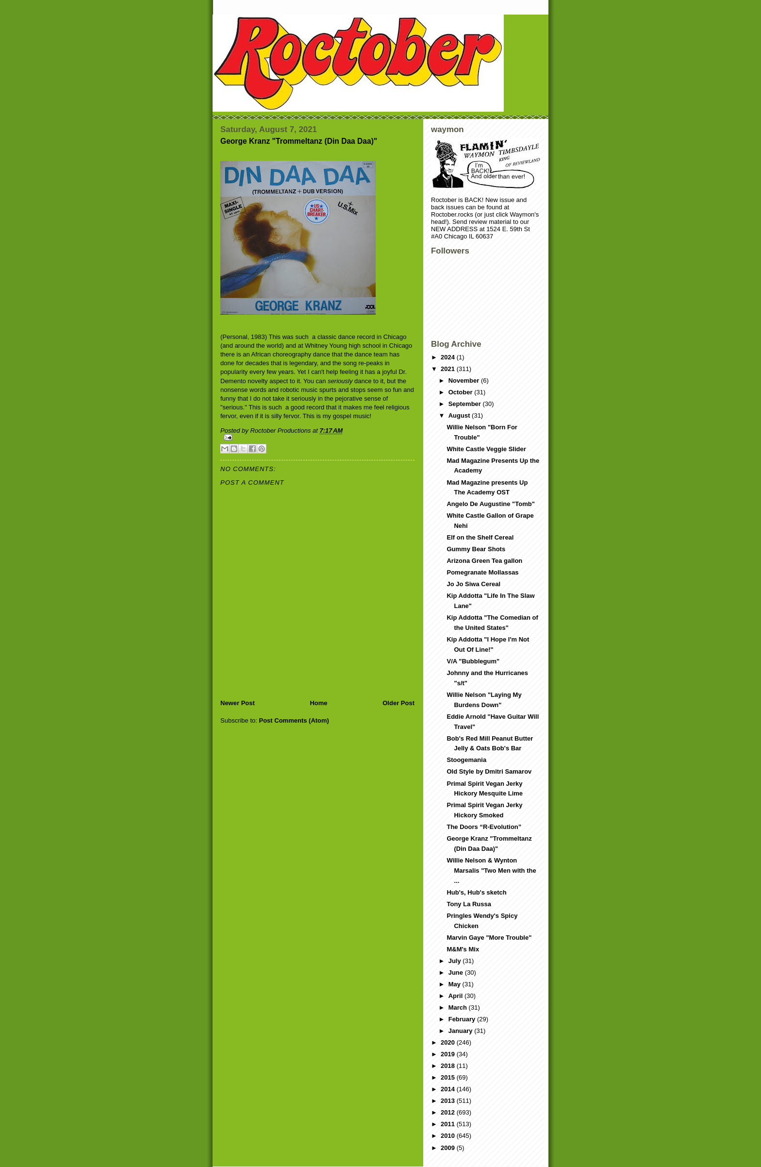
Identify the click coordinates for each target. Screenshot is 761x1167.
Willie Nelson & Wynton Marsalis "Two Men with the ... (491, 870)
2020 (449, 1042)
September (465, 403)
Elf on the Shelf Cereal (480, 537)
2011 (449, 1124)
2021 (449, 368)
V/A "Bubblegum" (473, 661)
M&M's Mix (463, 949)
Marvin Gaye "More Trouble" (489, 937)
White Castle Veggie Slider (486, 449)
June (456, 972)
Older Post (398, 703)
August (460, 415)
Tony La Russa (469, 904)
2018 (449, 1065)
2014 (449, 1089)
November (464, 380)
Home (318, 703)
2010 (449, 1135)
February (462, 1019)
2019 (449, 1054)
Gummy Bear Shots (476, 549)
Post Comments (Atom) (294, 720)
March (458, 1007)
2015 (449, 1077)
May (455, 984)
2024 (449, 357)
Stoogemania (466, 759)
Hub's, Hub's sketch (476, 892)
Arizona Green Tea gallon (484, 560)
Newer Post (237, 703)
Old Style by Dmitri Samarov (489, 771)
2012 (449, 1112)
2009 (449, 1147)
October (461, 392)
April (456, 995)
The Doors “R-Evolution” (484, 826)
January (461, 1030)
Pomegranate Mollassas (482, 572)
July (455, 960)
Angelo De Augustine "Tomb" (490, 503)
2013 (449, 1100)
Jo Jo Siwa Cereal (473, 584)
